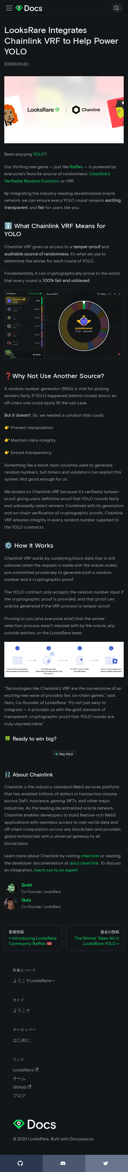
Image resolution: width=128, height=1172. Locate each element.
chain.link (90, 855)
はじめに (21, 1040)
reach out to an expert (56, 870)
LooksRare (25, 1069)
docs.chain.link (84, 863)
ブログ (19, 1095)
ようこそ (21, 1010)
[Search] (117, 8)
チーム (19, 1078)
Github (22, 1087)
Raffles (76, 166)
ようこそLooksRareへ (34, 980)
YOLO (38, 154)
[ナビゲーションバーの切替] (9, 8)
